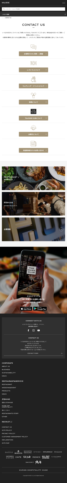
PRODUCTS (6, 391)
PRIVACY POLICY (8, 433)
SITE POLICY (7, 430)
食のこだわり (6, 410)
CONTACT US (7, 427)
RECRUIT (7, 422)
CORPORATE (7, 363)
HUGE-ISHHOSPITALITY (7, 406)
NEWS (4, 376)
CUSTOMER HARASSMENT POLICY (15, 437)
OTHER (4, 416)
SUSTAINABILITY (9, 373)
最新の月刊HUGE (7, 402)
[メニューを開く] (64, 3)
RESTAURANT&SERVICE (12, 381)
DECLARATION (7, 440)
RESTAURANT (7, 384)
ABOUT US (6, 366)
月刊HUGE (6, 399)
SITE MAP (5, 443)
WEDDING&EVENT (9, 387)
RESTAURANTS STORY (10, 413)
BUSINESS (6, 369)
